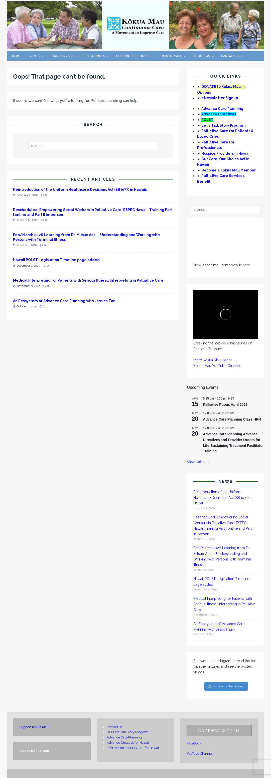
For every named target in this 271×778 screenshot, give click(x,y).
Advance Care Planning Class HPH (232, 419)
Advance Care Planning (222, 109)
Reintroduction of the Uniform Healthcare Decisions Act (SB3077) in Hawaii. (80, 189)
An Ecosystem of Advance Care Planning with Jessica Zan (64, 301)
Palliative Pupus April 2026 (225, 405)
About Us (201, 56)
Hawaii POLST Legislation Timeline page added (56, 260)
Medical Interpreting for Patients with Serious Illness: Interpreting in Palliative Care (88, 280)
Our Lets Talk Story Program (128, 732)
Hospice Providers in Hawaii (225, 153)
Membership (172, 56)
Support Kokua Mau (34, 727)
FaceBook (194, 743)
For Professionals (133, 56)
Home (15, 56)
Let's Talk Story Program (223, 125)
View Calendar (198, 462)
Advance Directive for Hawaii (128, 742)
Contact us (114, 727)
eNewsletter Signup (219, 98)
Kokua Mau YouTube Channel (217, 366)
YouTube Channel (200, 753)
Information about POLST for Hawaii (133, 748)
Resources (95, 56)
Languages (231, 56)
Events (34, 56)
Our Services (63, 56)
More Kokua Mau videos (212, 360)
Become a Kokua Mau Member (228, 170)
